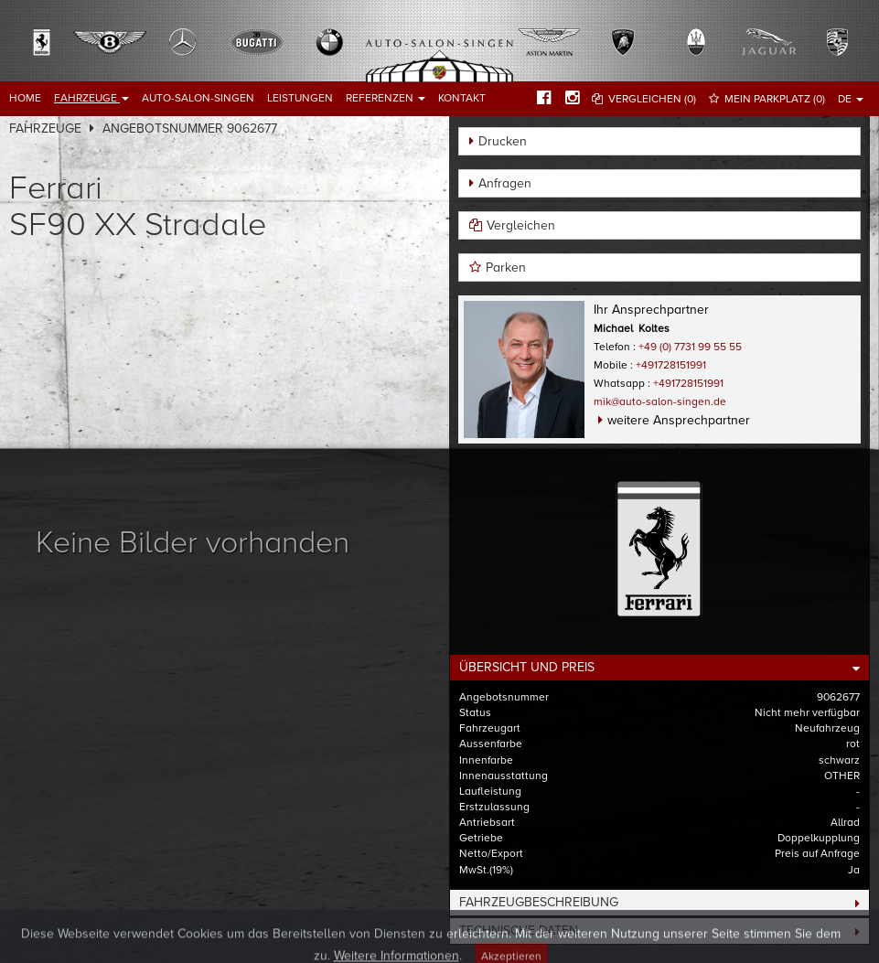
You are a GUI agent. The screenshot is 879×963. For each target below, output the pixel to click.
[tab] (660, 667)
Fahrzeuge (91, 97)
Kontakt (462, 97)
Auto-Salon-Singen (198, 97)
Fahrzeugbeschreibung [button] (538, 902)
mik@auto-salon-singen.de (660, 401)
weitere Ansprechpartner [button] (678, 420)
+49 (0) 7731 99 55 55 (690, 346)
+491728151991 (671, 364)
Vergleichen (521, 225)
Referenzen (385, 97)
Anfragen (504, 183)
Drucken (502, 141)
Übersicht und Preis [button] (527, 667)
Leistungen (300, 97)
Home (25, 97)
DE (850, 98)
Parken (506, 267)
